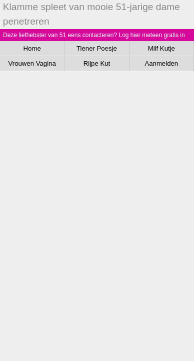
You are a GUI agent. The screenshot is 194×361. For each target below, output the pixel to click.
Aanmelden (161, 63)
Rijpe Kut (97, 63)
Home (32, 48)
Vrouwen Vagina (32, 63)
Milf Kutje (161, 48)
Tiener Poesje (96, 48)
